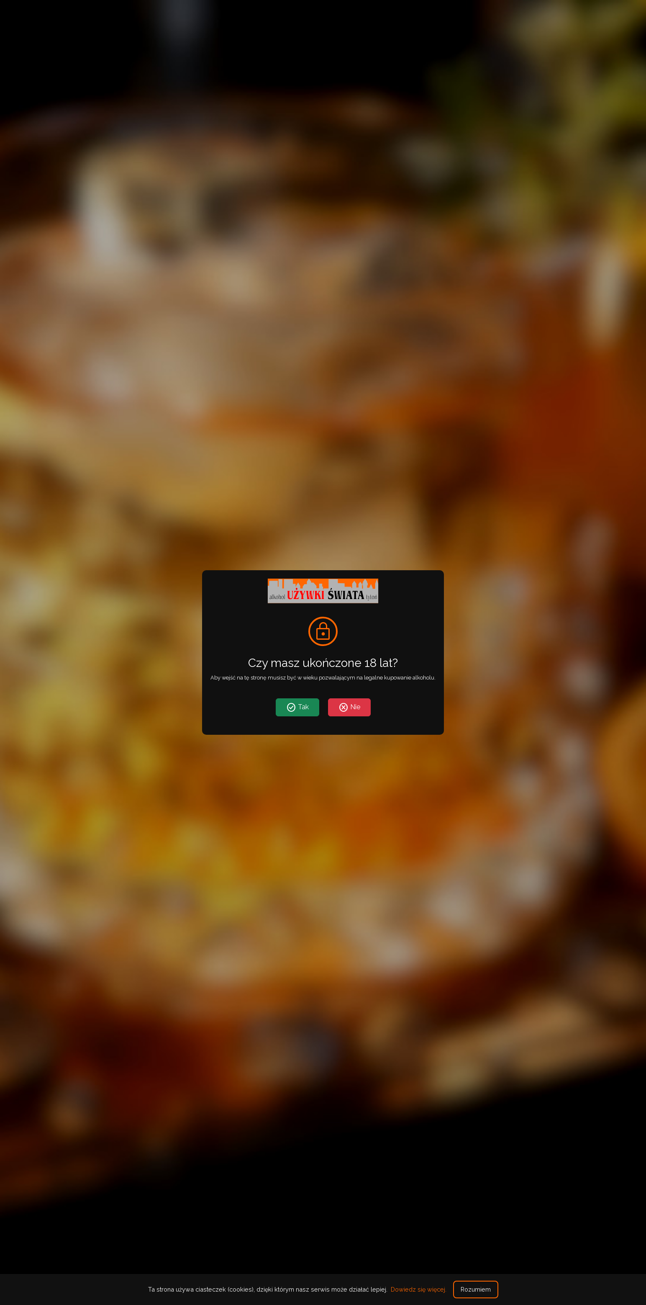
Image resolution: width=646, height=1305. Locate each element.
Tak (297, 707)
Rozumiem (476, 1289)
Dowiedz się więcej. (418, 1289)
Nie (349, 707)
